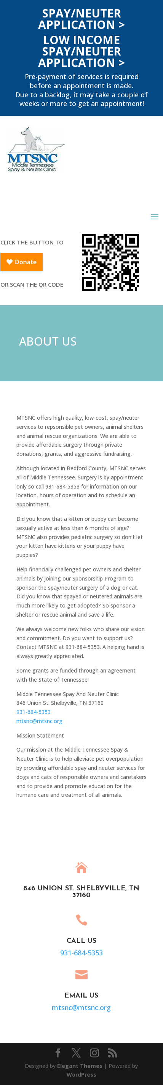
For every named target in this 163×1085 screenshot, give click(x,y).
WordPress (81, 1074)
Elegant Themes (79, 1065)
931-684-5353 (33, 711)
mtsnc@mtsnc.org (39, 721)
